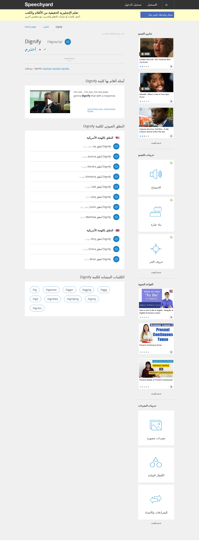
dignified (56, 68)
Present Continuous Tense (150, 345)
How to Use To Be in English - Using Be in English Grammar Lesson (156, 311)
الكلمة (46, 27)
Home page (30, 27)
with (98, 95)
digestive (51, 289)
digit (35, 299)
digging (87, 289)
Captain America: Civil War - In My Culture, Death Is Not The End (154, 130)
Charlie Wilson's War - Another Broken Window (101, 110)
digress (37, 308)
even (105, 92)
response (109, 95)
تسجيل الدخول (133, 4)
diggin (70, 289)
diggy (104, 289)
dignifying (47, 68)
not (80, 92)
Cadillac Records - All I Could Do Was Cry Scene (154, 60)
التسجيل (152, 4)
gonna (77, 95)
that (93, 95)
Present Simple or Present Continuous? (156, 380)
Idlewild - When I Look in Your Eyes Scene (154, 95)
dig (35, 289)
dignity (92, 299)
